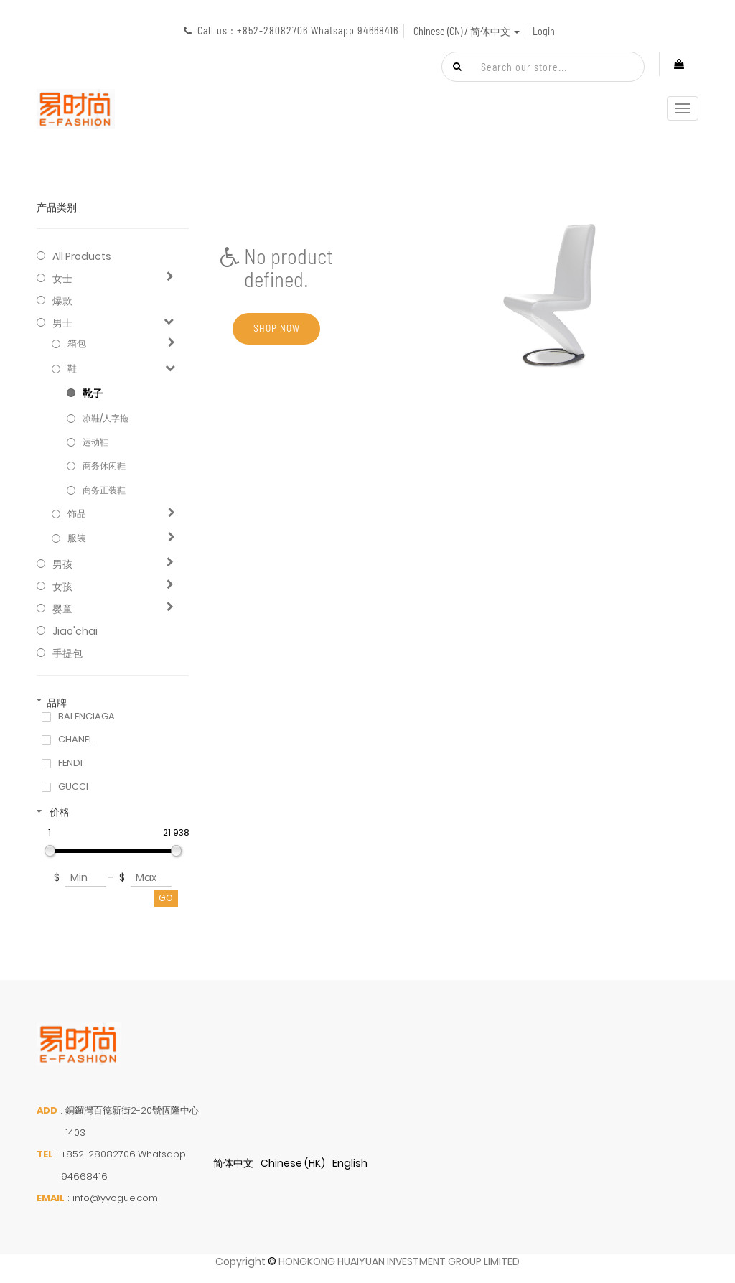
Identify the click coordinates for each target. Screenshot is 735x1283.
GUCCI (73, 786)
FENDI (70, 763)
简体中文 (233, 1163)
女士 (62, 278)
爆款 (62, 301)
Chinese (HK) (293, 1163)
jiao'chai (75, 631)
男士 (62, 323)
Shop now (277, 329)
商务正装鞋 (104, 490)
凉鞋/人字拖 (105, 418)
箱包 (76, 343)
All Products (81, 256)
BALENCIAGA (86, 716)
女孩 (62, 586)
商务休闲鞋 (104, 465)
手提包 (67, 653)
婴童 (62, 609)
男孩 (62, 564)
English (350, 1163)
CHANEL (75, 739)
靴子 (93, 393)
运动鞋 (95, 442)
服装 (76, 538)
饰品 (76, 514)
